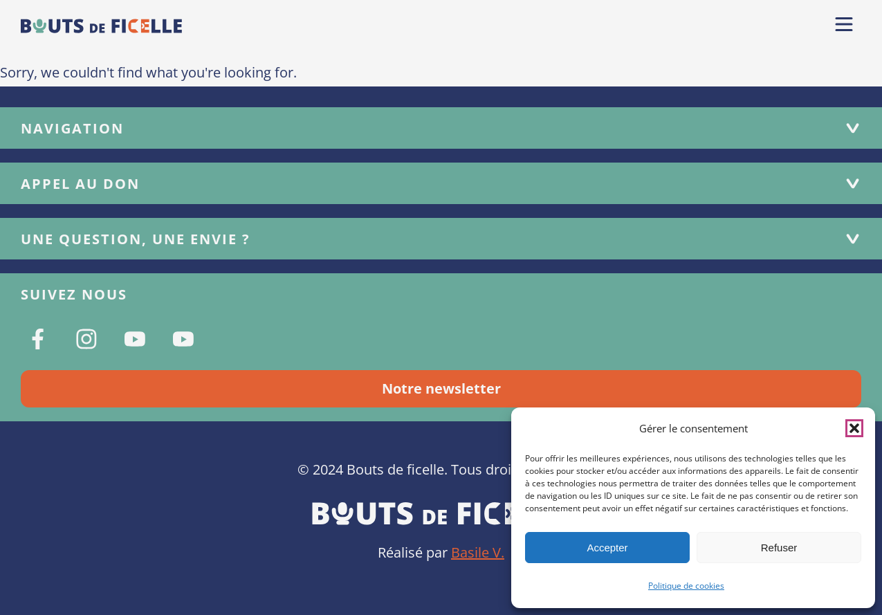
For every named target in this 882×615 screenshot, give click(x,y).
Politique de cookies (686, 585)
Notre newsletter (441, 388)
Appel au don (441, 183)
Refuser (779, 547)
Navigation (441, 128)
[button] (854, 428)
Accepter (607, 547)
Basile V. (477, 552)
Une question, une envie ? (441, 239)
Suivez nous (74, 294)
